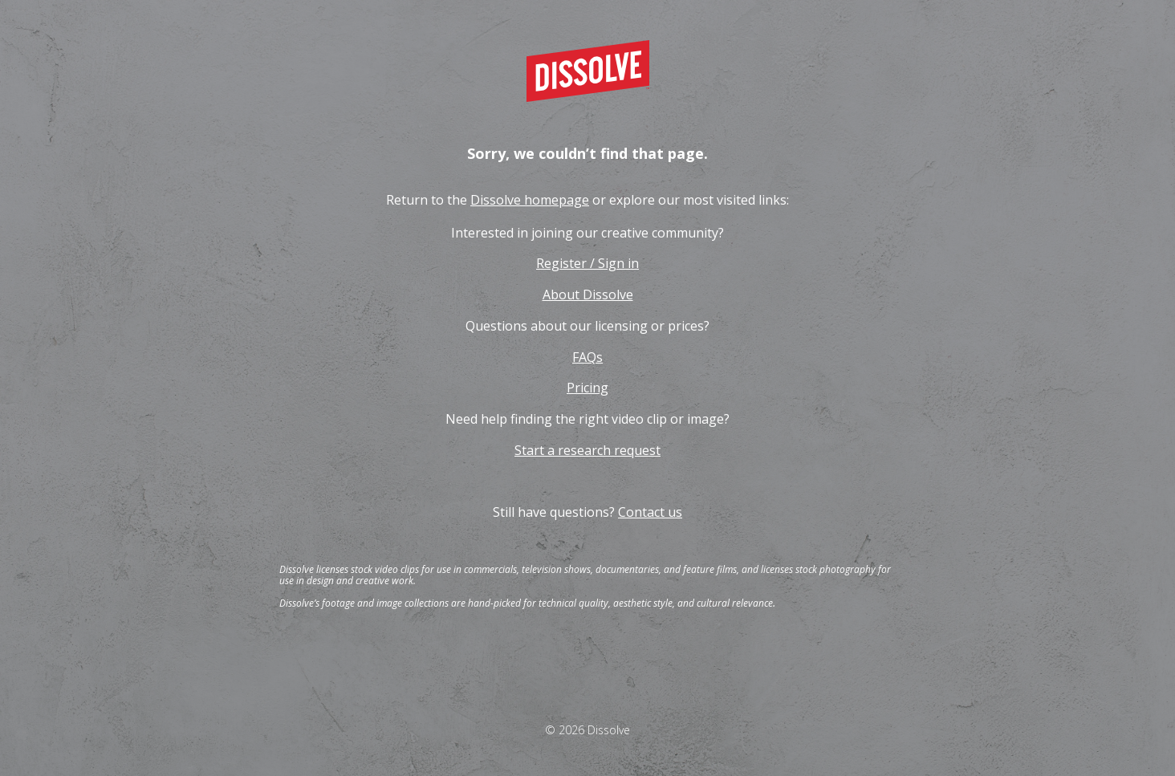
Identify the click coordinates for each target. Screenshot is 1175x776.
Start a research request (587, 450)
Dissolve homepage (529, 200)
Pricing (587, 387)
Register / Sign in (587, 263)
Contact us (650, 512)
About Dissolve (588, 294)
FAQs (587, 357)
